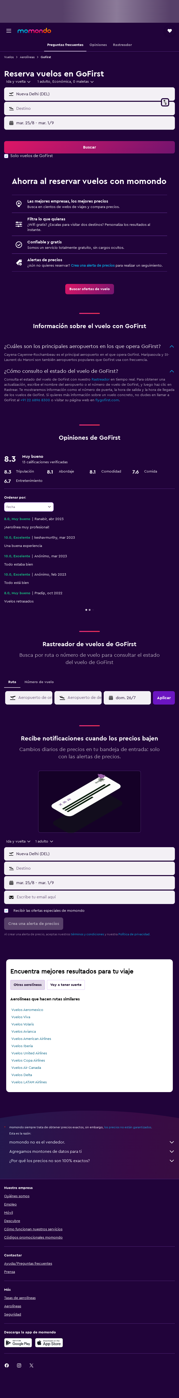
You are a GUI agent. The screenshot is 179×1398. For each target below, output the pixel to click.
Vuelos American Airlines (31, 1039)
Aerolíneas (27, 57)
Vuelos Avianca (23, 1031)
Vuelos (9, 57)
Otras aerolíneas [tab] (28, 985)
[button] (8, 30)
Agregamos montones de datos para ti (92, 1151)
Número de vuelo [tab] (39, 682)
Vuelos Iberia (22, 1046)
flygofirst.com (107, 400)
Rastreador (101, 379)
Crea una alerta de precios (93, 265)
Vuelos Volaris (22, 1024)
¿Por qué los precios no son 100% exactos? (92, 1161)
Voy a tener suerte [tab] (66, 985)
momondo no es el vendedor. (92, 1142)
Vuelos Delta (21, 1075)
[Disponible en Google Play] (18, 1342)
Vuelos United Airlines (29, 1053)
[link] (89, 289)
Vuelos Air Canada (26, 1068)
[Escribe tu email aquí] (94, 897)
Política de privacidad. (134, 934)
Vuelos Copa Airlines (28, 1060)
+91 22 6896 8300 (35, 400)
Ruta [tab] (12, 682)
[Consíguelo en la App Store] (49, 1342)
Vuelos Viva (20, 1017)
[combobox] (18, 81)
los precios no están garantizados (127, 1127)
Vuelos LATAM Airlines (29, 1082)
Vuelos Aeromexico (27, 1010)
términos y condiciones (87, 934)
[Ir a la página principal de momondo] (34, 30)
